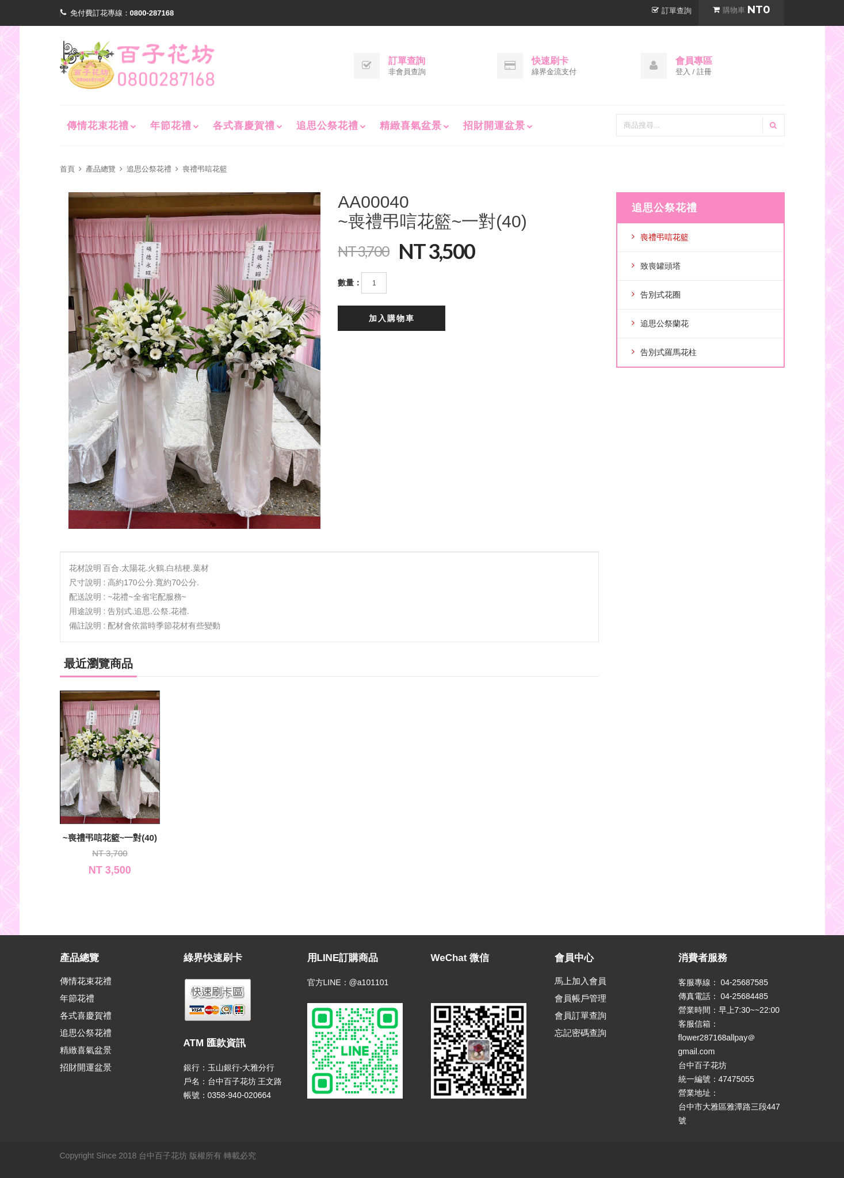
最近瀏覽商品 (98, 663)
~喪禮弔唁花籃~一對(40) (110, 837)
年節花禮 (171, 125)
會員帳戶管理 (580, 998)
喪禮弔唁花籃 (204, 169)
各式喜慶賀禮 (244, 125)
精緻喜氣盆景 (411, 125)
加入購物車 (392, 318)
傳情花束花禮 (98, 125)
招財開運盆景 (494, 125)
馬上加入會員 (580, 981)
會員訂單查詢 (580, 1015)
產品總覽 (101, 169)
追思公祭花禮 (327, 125)
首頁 (67, 169)
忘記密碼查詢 (580, 1033)
